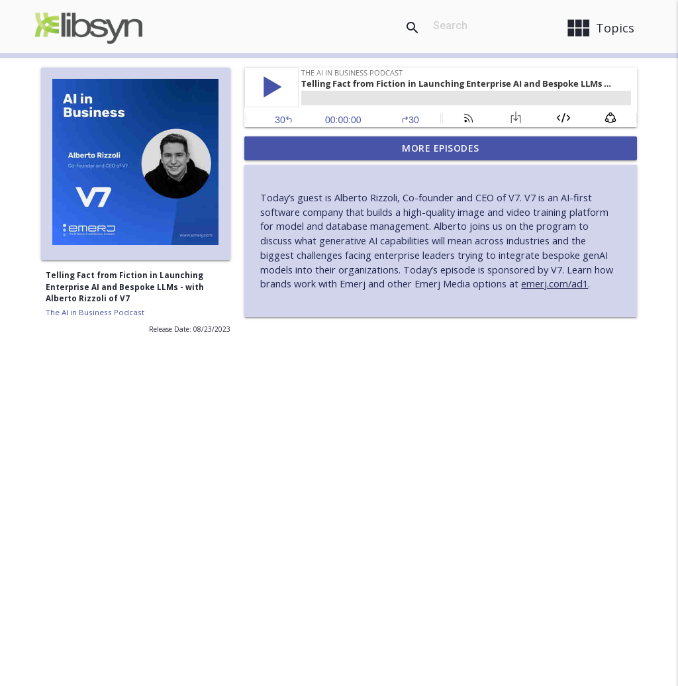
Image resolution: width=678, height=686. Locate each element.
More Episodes (440, 148)
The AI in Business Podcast (95, 312)
